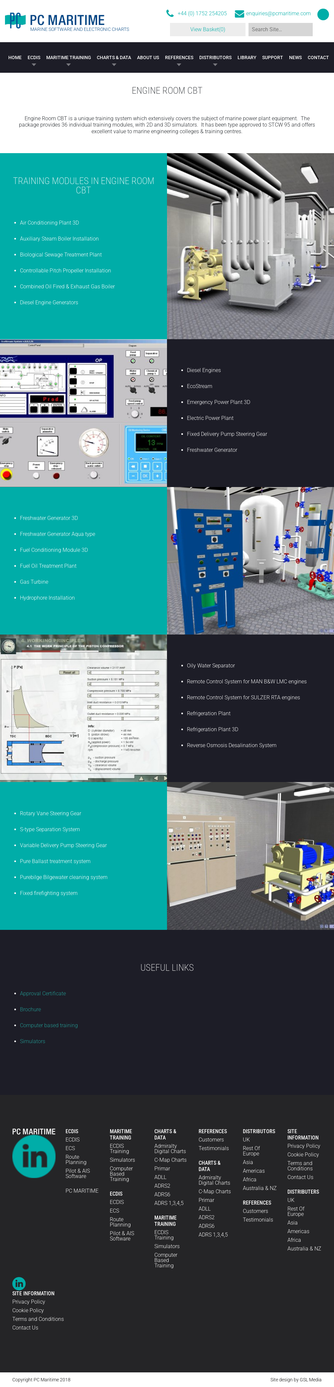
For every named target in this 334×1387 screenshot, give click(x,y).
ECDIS (34, 57)
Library (247, 57)
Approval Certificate (43, 993)
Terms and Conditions (300, 1166)
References (179, 57)
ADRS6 (162, 1194)
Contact (318, 57)
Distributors (215, 57)
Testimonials (214, 1148)
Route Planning (76, 1159)
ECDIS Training (119, 1148)
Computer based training (49, 1025)
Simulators (32, 1041)
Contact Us (300, 1177)
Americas (254, 1171)
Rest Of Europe (251, 1151)
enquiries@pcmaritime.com (278, 13)
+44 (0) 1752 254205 (202, 13)
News (295, 57)
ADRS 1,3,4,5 (169, 1203)
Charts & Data (114, 57)
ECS (70, 1148)
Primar (162, 1168)
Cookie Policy (303, 1154)
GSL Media (311, 1379)
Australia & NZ (260, 1188)
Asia (248, 1162)
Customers (211, 1140)
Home (15, 57)
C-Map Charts (170, 1160)
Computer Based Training (121, 1173)
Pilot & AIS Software (78, 1173)
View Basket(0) (204, 29)
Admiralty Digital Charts (170, 1148)
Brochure (30, 1009)
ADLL (160, 1177)
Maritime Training (68, 57)
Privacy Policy (303, 1146)
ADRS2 (162, 1186)
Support (272, 57)
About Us (148, 57)
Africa (249, 1179)
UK (246, 1140)
